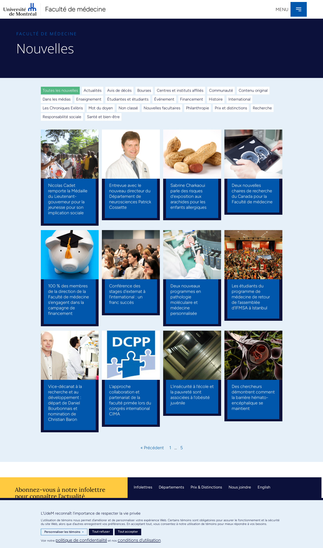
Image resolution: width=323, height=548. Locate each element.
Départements (171, 487)
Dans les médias (56, 99)
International (239, 99)
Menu (282, 9)
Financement (191, 99)
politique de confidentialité (81, 540)
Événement (164, 99)
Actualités (92, 90)
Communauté (221, 90)
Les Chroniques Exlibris (63, 108)
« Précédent (152, 447)
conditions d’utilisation (139, 540)
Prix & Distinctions (206, 487)
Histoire (216, 99)
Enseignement (88, 99)
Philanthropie (197, 108)
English (264, 487)
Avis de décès (119, 90)
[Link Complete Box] (70, 178)
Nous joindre (240, 487)
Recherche (262, 108)
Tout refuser (101, 532)
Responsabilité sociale (62, 116)
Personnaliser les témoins (64, 532)
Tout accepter (128, 532)
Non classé (128, 108)
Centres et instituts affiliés (180, 90)
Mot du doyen (100, 108)
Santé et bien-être (103, 116)
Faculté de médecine (75, 9)
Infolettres (143, 487)
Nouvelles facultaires (162, 108)
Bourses (144, 90)
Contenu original (253, 90)
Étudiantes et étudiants (127, 99)
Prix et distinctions (231, 108)
